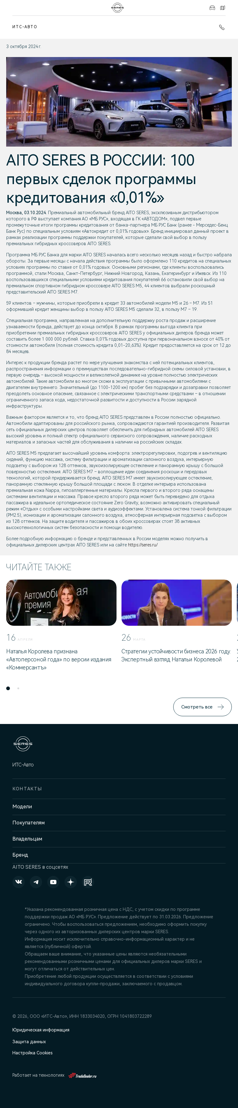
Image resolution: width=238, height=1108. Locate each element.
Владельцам (27, 839)
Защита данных (29, 1041)
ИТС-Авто (24, 27)
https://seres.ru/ (143, 544)
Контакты (222, 8)
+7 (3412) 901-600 (222, 27)
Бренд (20, 855)
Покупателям (28, 823)
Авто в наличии (212, 8)
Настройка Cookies (32, 1052)
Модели (22, 807)
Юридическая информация (40, 1029)
